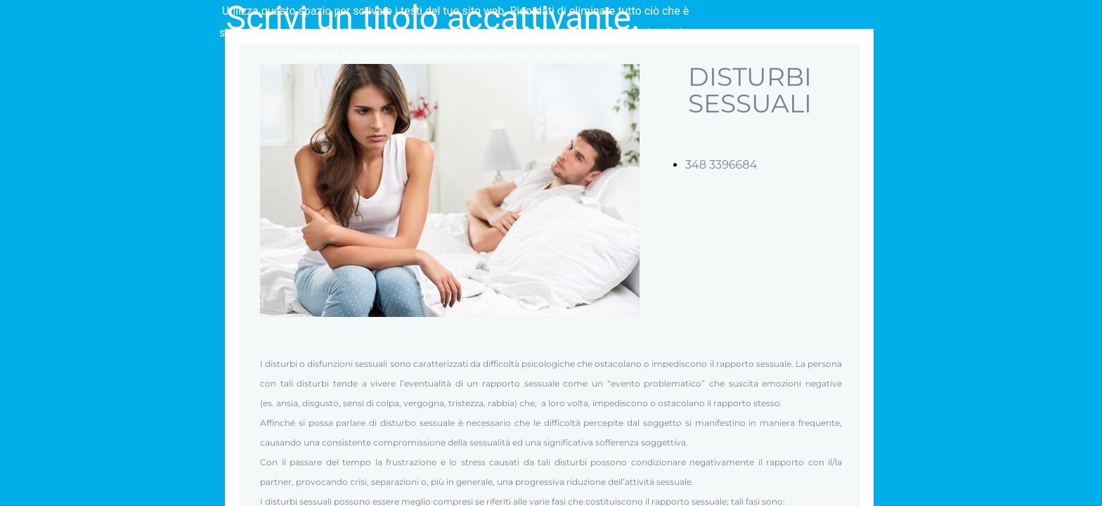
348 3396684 (721, 164)
